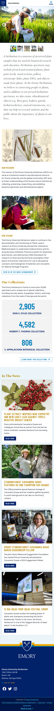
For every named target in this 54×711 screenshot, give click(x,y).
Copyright (41, 702)
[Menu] (51, 3)
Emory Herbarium (13, 3)
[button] (4, 24)
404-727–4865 (8, 683)
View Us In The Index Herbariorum (19, 272)
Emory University (32, 699)
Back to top (27, 708)
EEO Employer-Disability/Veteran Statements (19, 702)
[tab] (13, 48)
